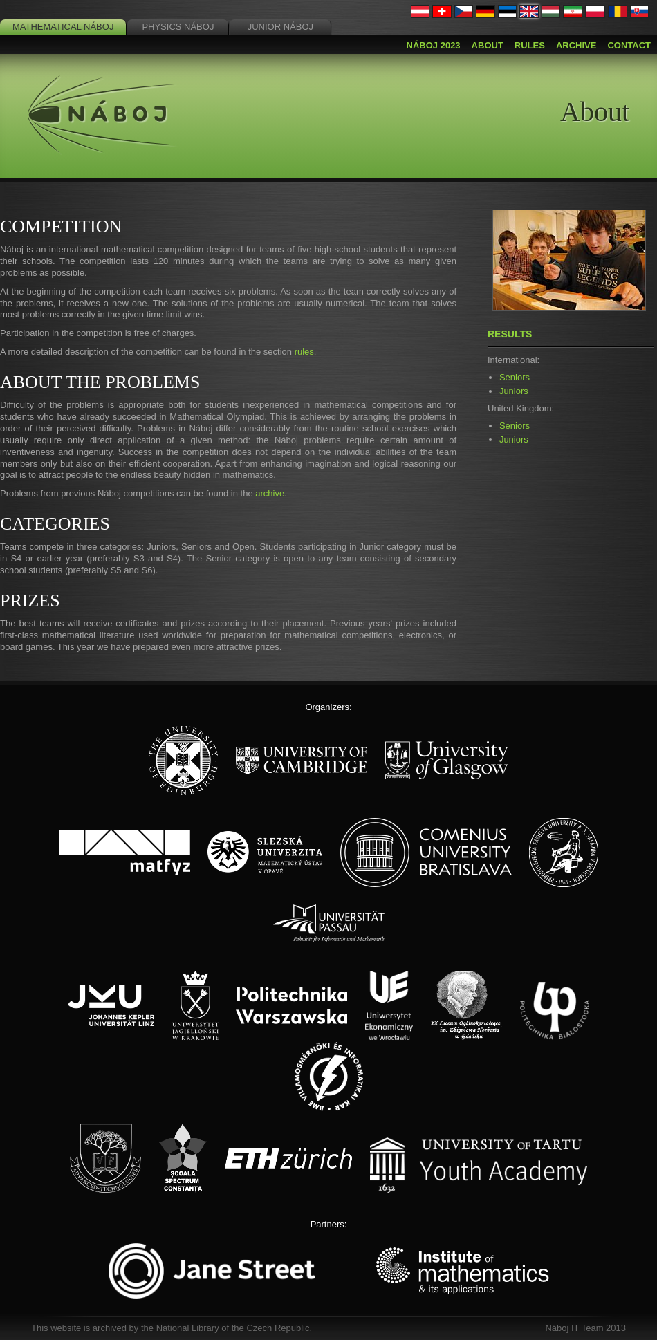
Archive (576, 45)
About (487, 45)
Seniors (514, 377)
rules (304, 351)
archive (269, 493)
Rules (530, 45)
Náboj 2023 (434, 45)
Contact (629, 45)
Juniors (513, 391)
